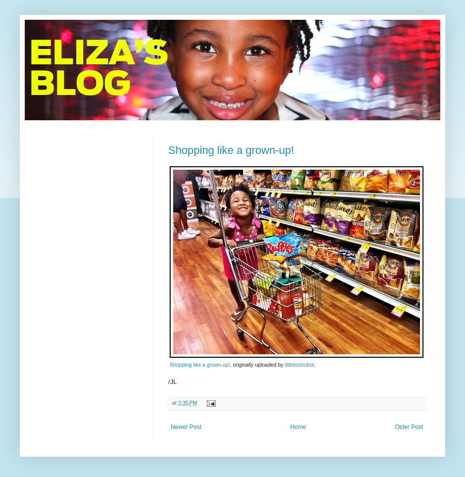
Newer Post (186, 427)
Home (298, 427)
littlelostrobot (299, 365)
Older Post (409, 427)
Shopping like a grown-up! (231, 150)
